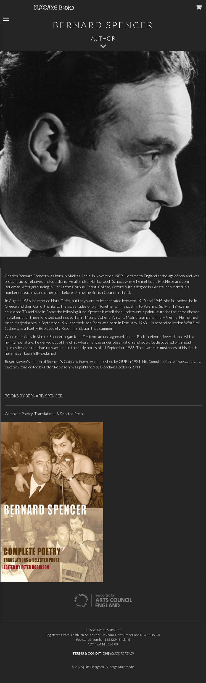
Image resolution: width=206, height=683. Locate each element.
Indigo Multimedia (121, 667)
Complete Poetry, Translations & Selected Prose (44, 413)
